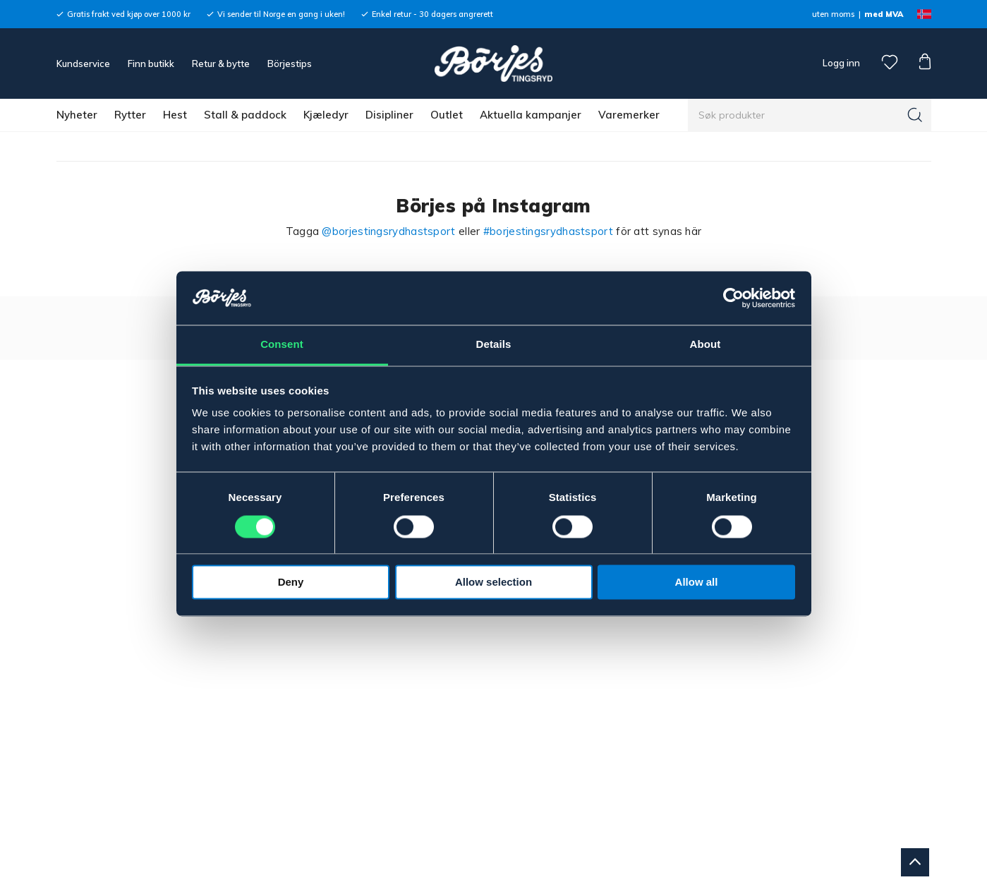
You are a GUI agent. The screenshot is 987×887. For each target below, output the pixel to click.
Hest (175, 114)
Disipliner (389, 114)
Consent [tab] (281, 345)
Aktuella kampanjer (530, 114)
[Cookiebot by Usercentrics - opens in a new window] (733, 297)
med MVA (883, 14)
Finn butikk (151, 63)
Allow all (696, 583)
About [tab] (705, 345)
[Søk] (915, 115)
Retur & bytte (221, 63)
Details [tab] (493, 345)
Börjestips (289, 63)
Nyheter (76, 114)
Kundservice (83, 63)
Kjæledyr (326, 114)
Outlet (446, 114)
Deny (291, 583)
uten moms (833, 14)
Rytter (130, 114)
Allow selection (493, 583)
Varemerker (629, 114)
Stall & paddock (245, 114)
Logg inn (840, 62)
